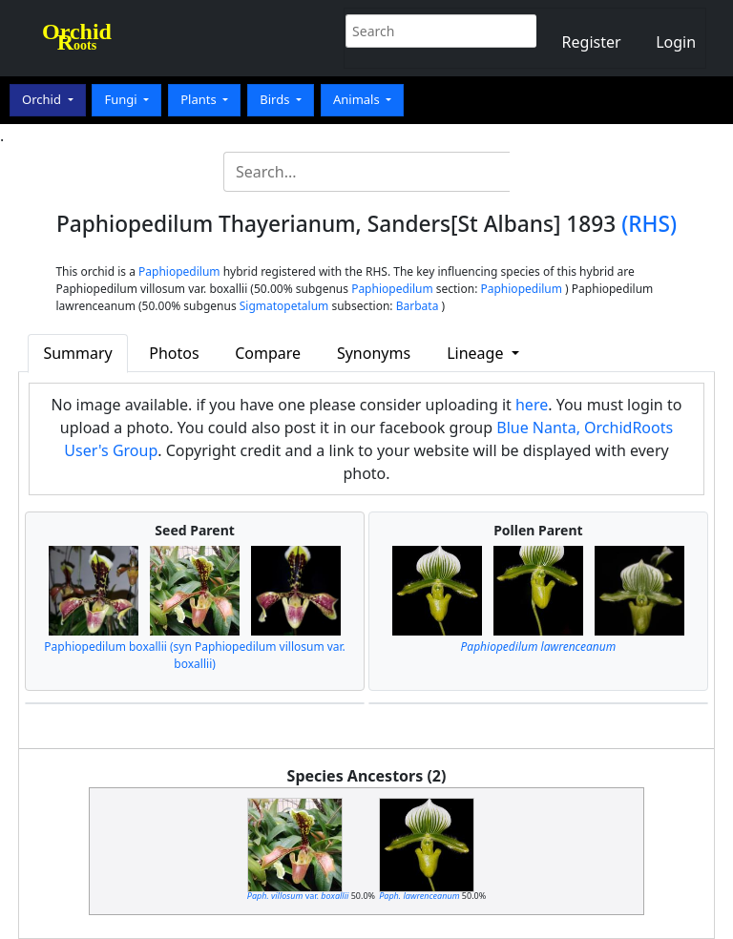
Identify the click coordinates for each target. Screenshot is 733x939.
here (531, 404)
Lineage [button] (477, 353)
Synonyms (373, 353)
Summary (77, 353)
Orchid (43, 99)
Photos (174, 353)
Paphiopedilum (179, 271)
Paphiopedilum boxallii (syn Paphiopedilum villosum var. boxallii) (194, 655)
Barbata (417, 306)
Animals (358, 99)
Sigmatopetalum (284, 306)
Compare (268, 353)
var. (298, 895)
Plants (200, 99)
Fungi (122, 99)
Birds (276, 99)
